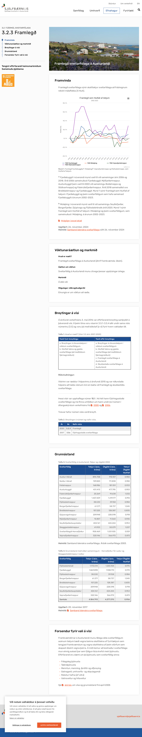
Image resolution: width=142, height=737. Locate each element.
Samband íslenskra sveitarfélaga (83, 229)
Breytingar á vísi (12, 47)
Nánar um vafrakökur (17, 718)
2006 (107, 405)
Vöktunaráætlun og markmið (18, 44)
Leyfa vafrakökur (49, 725)
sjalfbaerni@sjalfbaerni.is (128, 716)
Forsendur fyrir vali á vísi (16, 55)
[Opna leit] (139, 10)
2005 (96, 405)
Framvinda (10, 40)
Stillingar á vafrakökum (21, 725)
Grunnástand (11, 51)
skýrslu (68, 685)
